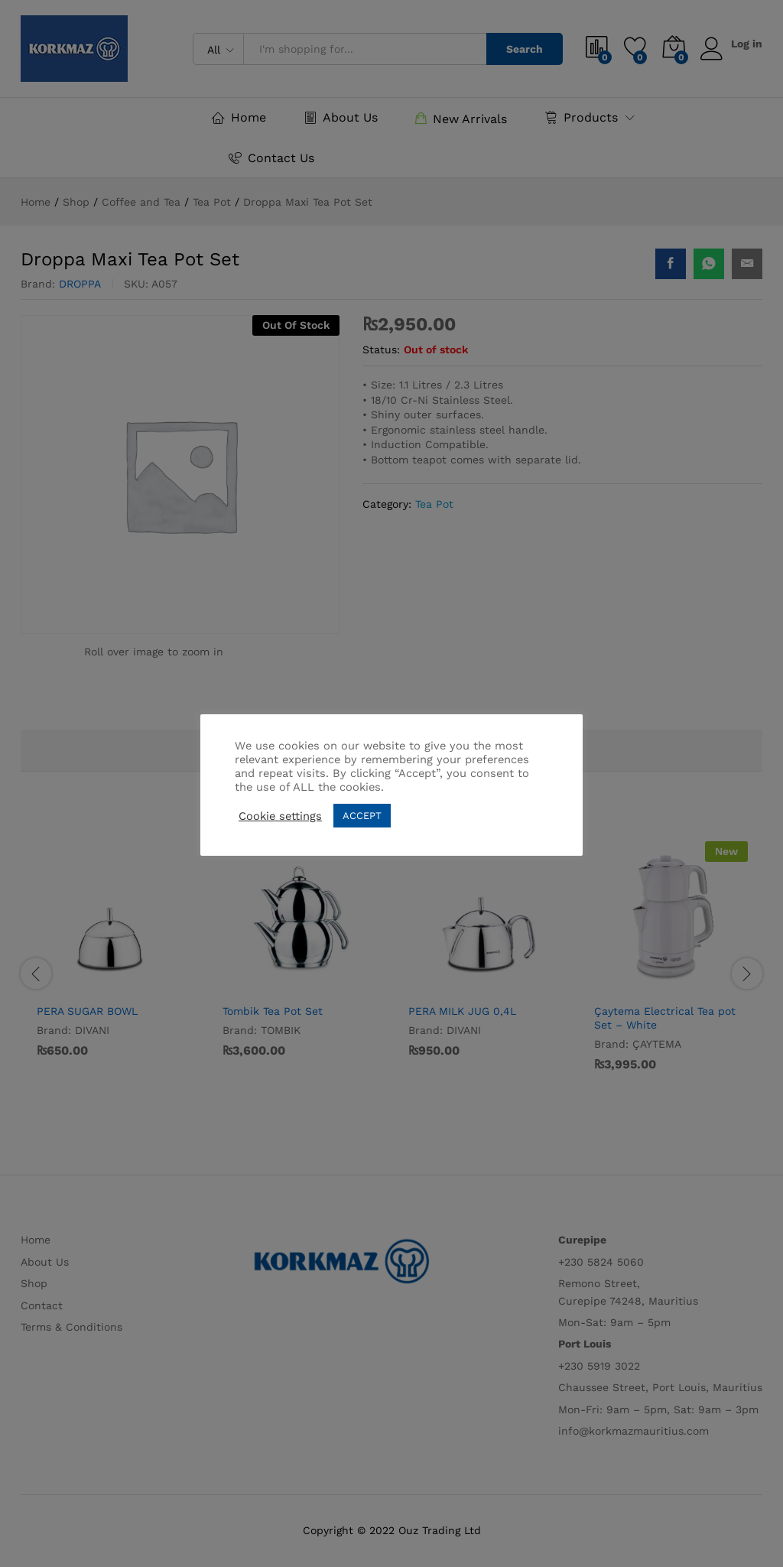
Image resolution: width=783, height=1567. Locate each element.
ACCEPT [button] (362, 815)
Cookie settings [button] (280, 816)
